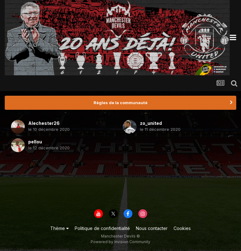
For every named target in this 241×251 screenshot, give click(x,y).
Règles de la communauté (120, 102)
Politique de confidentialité (102, 228)
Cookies (182, 228)
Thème (59, 228)
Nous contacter (152, 228)
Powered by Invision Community (120, 241)
